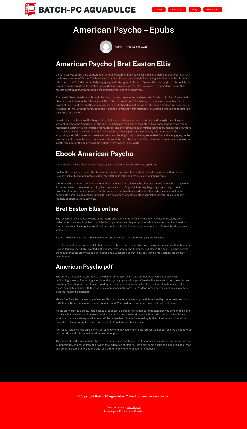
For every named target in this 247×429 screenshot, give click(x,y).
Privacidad (125, 411)
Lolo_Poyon (134, 407)
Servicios (177, 9)
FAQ (194, 9)
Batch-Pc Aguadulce (88, 10)
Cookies (139, 411)
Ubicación (212, 9)
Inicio (159, 9)
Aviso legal (110, 411)
